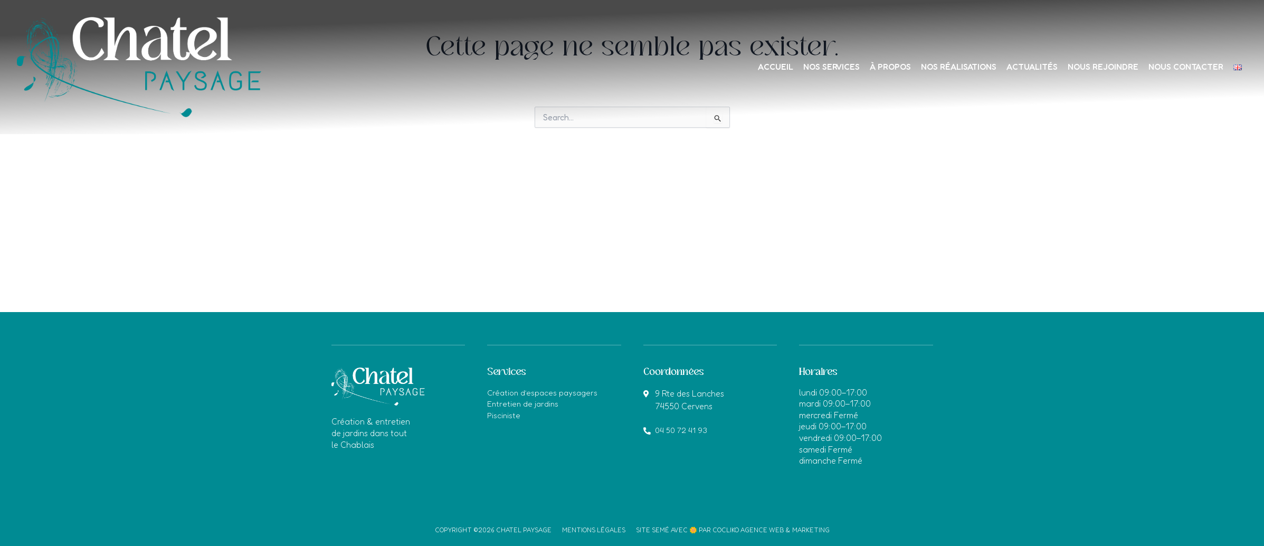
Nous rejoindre (1092, 67)
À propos (866, 67)
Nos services (803, 67)
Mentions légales (593, 530)
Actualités (1017, 67)
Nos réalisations (939, 67)
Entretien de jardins (524, 403)
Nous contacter (1178, 67)
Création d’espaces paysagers (544, 392)
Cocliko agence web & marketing (771, 530)
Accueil (744, 67)
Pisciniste (504, 415)
